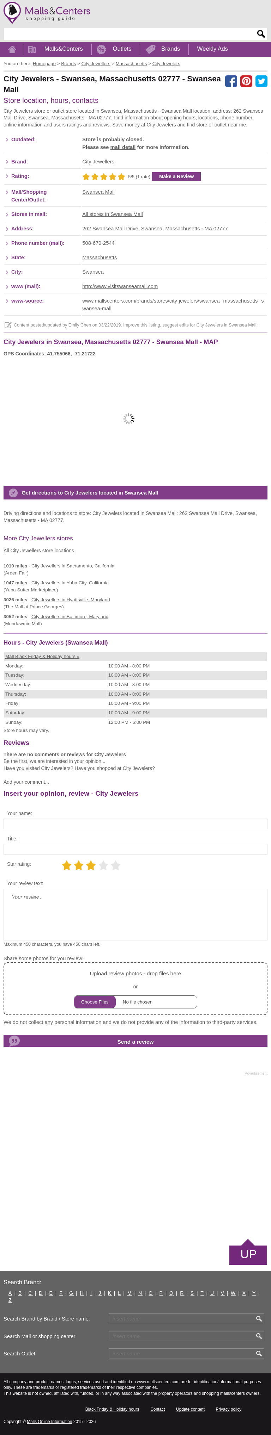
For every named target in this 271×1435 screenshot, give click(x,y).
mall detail (123, 147)
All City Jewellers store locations (39, 550)
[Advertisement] (135, 1156)
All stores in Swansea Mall (112, 214)
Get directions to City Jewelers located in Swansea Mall (90, 493)
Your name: (19, 813)
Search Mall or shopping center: (40, 1336)
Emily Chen (79, 325)
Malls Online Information (49, 1421)
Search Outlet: (20, 1353)
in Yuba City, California (70, 582)
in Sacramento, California (72, 566)
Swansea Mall (98, 192)
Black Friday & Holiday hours (112, 1409)
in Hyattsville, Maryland (70, 599)
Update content (190, 1409)
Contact (157, 1409)
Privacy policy (229, 1409)
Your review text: (25, 883)
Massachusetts (99, 257)
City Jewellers (98, 161)
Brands (170, 48)
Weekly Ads (212, 48)
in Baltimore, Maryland (69, 616)
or (135, 988)
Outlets (122, 48)
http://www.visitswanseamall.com (120, 286)
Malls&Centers (63, 48)
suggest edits (175, 325)
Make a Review (176, 176)
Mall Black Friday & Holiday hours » (42, 656)
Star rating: (19, 864)
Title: (12, 838)
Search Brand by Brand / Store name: (47, 1319)
